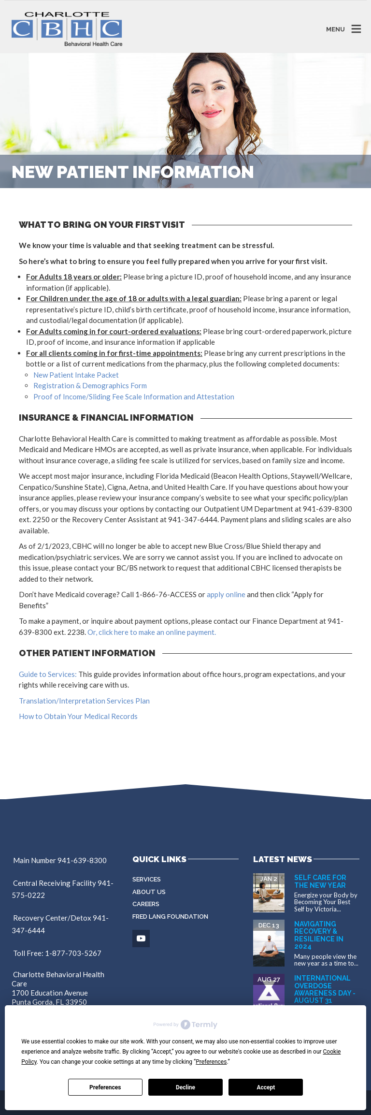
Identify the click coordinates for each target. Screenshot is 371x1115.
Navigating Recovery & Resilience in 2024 (318, 935)
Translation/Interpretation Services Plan (84, 700)
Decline (185, 1087)
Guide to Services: (48, 674)
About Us (149, 891)
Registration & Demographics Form (90, 385)
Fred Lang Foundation (170, 916)
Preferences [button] (211, 1061)
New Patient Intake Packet (76, 374)
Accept (266, 1087)
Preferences (105, 1087)
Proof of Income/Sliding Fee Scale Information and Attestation (133, 396)
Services (146, 879)
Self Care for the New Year (320, 881)
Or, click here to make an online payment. (151, 632)
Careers (145, 904)
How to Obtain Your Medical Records (78, 716)
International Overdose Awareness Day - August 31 (325, 989)
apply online (226, 594)
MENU (335, 28)
